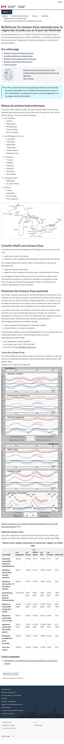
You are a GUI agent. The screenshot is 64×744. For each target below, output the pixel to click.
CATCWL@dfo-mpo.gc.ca (26, 347)
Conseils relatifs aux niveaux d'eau (18, 56)
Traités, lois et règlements (8, 701)
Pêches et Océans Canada (20, 16)
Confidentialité (38, 725)
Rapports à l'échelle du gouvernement (12, 704)
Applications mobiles (8, 725)
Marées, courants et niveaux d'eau (15, 18)
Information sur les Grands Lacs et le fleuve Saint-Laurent (23, 21)
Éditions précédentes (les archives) (18, 61)
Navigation (45, 16)
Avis (35, 722)
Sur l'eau (35, 16)
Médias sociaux (7, 722)
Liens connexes (10, 64)
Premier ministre (6, 707)
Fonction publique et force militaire (11, 695)
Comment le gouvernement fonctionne (12, 710)
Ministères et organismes (8, 692)
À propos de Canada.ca (9, 728)
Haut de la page (7, 736)
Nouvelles (4, 698)
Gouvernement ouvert (7, 713)
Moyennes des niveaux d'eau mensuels (20, 59)
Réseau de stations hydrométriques (19, 53)
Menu (7, 12)
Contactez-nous (5, 689)
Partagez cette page (11, 674)
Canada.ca (4, 16)
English (60, 2)
